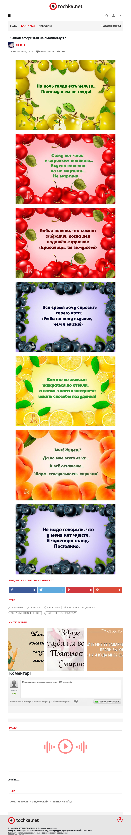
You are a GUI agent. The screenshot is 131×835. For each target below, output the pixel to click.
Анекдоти (45, 25)
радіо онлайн (40, 801)
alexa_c (20, 44)
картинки (16, 607)
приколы (35, 607)
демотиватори (19, 801)
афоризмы (53, 607)
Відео (13, 25)
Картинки (28, 25)
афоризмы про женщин (25, 613)
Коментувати (45, 51)
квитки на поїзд (62, 801)
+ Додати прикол (111, 25)
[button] (113, 15)
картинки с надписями (82, 607)
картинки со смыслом (61, 613)
